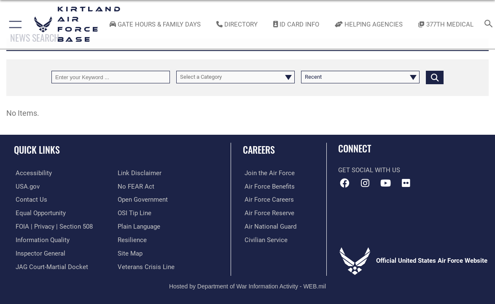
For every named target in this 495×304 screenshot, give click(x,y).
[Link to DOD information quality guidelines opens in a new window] (41, 239)
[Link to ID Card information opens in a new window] (296, 24)
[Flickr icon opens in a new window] (406, 183)
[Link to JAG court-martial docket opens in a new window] (50, 265)
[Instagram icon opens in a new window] (365, 183)
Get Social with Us (369, 170)
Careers (259, 149)
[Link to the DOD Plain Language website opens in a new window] (139, 225)
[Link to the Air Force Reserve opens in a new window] (268, 212)
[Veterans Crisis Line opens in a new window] (146, 265)
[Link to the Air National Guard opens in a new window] (269, 225)
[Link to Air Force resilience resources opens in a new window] (132, 239)
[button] (13, 24)
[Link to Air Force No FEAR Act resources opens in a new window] (136, 186)
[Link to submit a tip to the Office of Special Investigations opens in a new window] (134, 212)
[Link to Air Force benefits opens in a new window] (268, 186)
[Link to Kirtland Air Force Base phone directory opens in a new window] (237, 24)
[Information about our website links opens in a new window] (139, 173)
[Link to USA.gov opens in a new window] (26, 186)
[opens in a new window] (32, 173)
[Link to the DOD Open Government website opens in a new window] (143, 199)
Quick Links (37, 149)
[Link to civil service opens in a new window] (264, 239)
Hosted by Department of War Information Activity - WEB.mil (247, 284)
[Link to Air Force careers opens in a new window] (267, 199)
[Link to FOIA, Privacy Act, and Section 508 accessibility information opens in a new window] (52, 225)
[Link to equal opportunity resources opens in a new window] (39, 212)
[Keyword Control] (110, 77)
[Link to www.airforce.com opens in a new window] (268, 173)
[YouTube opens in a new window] (385, 183)
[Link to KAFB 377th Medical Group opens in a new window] (445, 24)
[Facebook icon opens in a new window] (344, 183)
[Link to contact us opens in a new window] (30, 199)
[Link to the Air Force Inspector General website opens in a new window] (39, 252)
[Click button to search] (435, 77)
